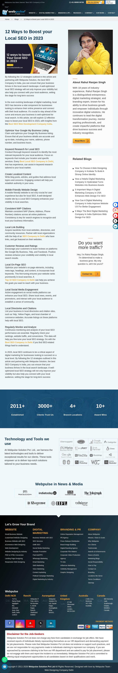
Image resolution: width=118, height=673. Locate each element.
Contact (111, 13)
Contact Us (87, 274)
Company (89, 13)
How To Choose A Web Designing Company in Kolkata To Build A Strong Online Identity (91, 171)
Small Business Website (13, 534)
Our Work (101, 13)
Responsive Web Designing (15, 562)
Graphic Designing (67, 572)
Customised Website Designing (16, 538)
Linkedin (51, 624)
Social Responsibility (95, 562)
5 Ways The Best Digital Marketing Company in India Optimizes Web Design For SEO (91, 214)
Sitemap (91, 583)
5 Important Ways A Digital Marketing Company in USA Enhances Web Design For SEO (90, 192)
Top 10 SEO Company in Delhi (20, 280)
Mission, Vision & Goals (96, 538)
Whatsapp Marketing (40, 558)
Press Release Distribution (69, 541)
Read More (80, 141)
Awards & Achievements (96, 551)
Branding (91, 572)
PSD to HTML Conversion (14, 555)
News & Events (93, 555)
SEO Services (38, 541)
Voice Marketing (38, 569)
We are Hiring (96, 2)
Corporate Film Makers (68, 551)
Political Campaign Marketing (43, 576)
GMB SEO (36, 545)
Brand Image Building (68, 545)
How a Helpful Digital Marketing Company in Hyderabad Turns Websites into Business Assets (90, 182)
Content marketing (39, 572)
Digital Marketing (47, 13)
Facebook (9, 624)
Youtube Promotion (39, 551)
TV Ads (63, 562)
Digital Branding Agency (69, 548)
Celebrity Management (68, 569)
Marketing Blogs (94, 558)
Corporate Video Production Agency (70, 556)
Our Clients (92, 545)
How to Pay (92, 565)
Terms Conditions (94, 579)
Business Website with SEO (15, 541)
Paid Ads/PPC (38, 555)
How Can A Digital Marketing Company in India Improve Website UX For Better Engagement (91, 203)
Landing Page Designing (14, 558)
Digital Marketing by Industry (43, 579)
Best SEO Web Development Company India (30, 124)
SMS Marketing (38, 565)
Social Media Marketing (41, 548)
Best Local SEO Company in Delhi (36, 161)
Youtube (30, 624)
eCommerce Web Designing (15, 545)
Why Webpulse (93, 541)
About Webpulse (94, 534)
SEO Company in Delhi (33, 236)
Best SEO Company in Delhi (19, 342)
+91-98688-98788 (76, 2)
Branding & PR (65, 13)
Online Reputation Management (71, 534)
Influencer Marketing (67, 565)
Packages (78, 13)
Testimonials (92, 548)
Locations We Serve (95, 576)
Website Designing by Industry (16, 551)
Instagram (20, 624)
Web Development (11, 548)
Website (33, 13)
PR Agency (64, 538)
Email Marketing (38, 562)
